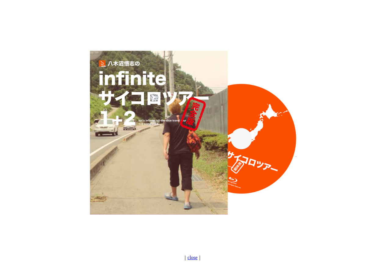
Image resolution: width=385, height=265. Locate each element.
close (193, 257)
